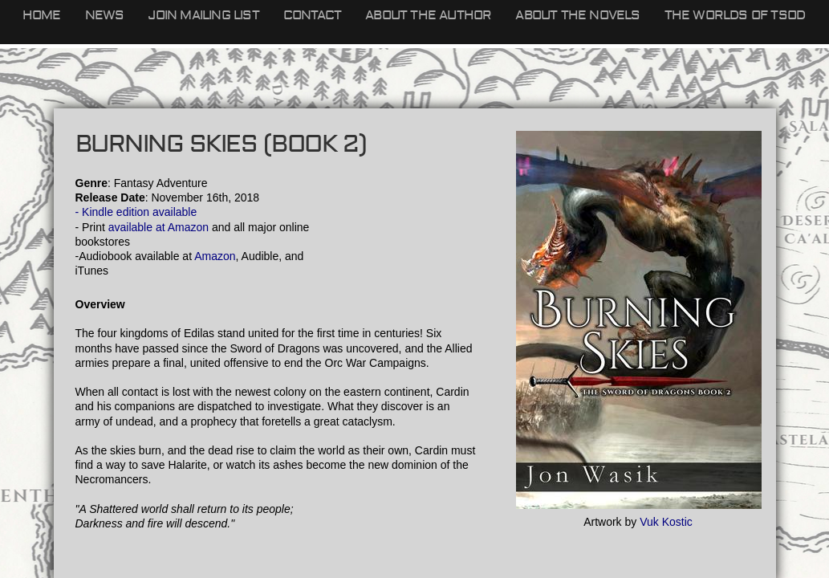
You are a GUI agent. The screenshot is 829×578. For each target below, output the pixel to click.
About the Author (428, 15)
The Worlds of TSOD (735, 15)
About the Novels (577, 15)
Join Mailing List (203, 15)
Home (41, 15)
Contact (312, 15)
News (104, 15)
